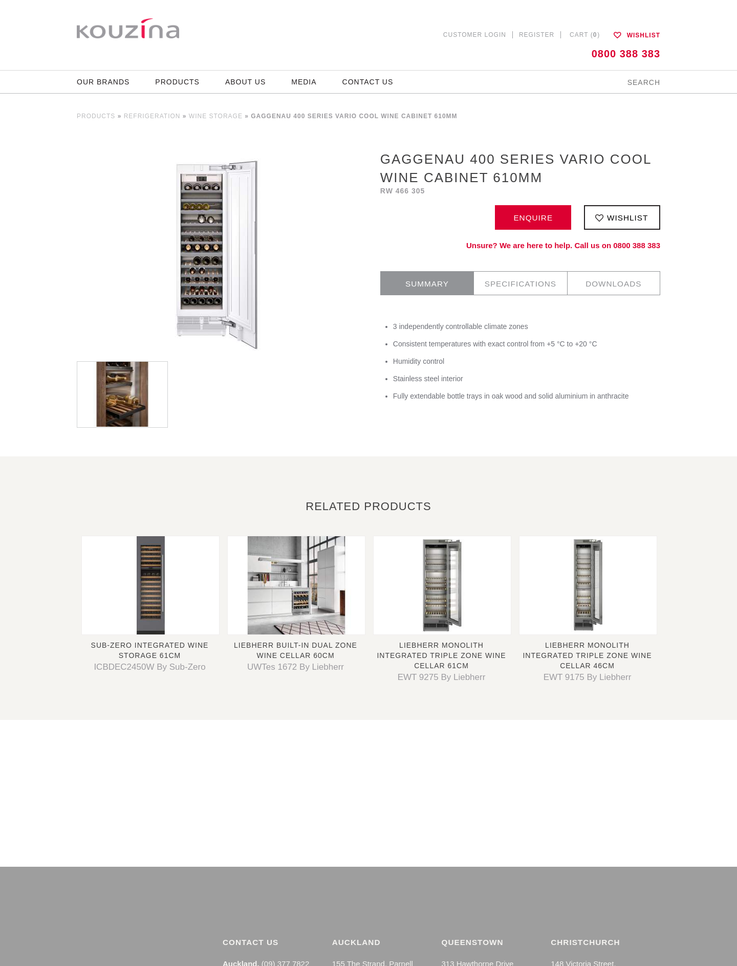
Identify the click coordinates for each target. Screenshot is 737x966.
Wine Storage (216, 116)
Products (177, 82)
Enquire (533, 217)
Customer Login (474, 34)
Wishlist (637, 35)
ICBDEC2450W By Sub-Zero (149, 667)
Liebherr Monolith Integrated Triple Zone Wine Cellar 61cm (441, 655)
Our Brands (103, 82)
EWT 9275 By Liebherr (442, 677)
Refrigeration (152, 116)
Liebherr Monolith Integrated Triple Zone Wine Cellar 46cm (587, 655)
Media (303, 82)
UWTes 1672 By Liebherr (295, 667)
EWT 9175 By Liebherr (588, 677)
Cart (588, 34)
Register (536, 34)
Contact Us (368, 82)
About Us (245, 82)
